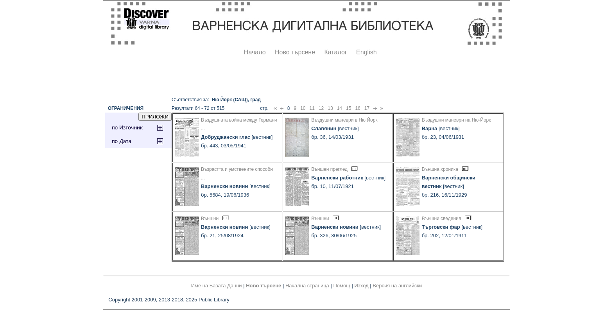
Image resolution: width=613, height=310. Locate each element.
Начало (255, 52)
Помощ (341, 285)
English (366, 52)
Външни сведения (441, 218)
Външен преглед (329, 169)
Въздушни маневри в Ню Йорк (344, 120)
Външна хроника (440, 169)
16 (357, 108)
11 (312, 108)
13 (330, 108)
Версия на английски (397, 285)
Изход (362, 285)
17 (366, 108)
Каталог (335, 52)
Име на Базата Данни (216, 285)
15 (348, 108)
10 (302, 108)
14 (339, 108)
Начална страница (307, 285)
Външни (210, 218)
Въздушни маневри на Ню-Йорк (456, 120)
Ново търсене (295, 52)
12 (321, 108)
